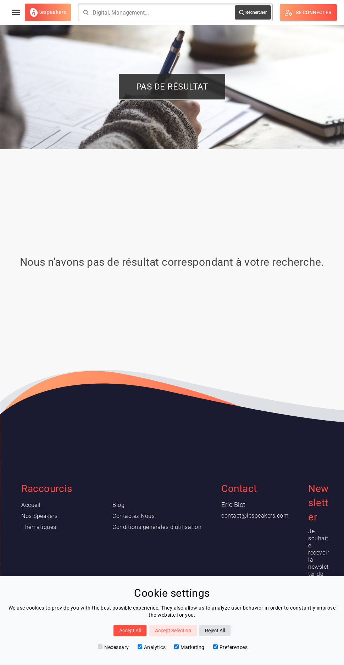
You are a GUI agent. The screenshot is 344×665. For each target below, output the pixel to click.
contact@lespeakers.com (254, 515)
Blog (118, 505)
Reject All (215, 630)
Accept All (130, 630)
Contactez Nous (133, 516)
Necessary (113, 647)
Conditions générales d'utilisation (156, 527)
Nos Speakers (39, 516)
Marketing (189, 647)
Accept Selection (173, 630)
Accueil (31, 505)
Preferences (230, 647)
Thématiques (38, 527)
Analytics (152, 647)
